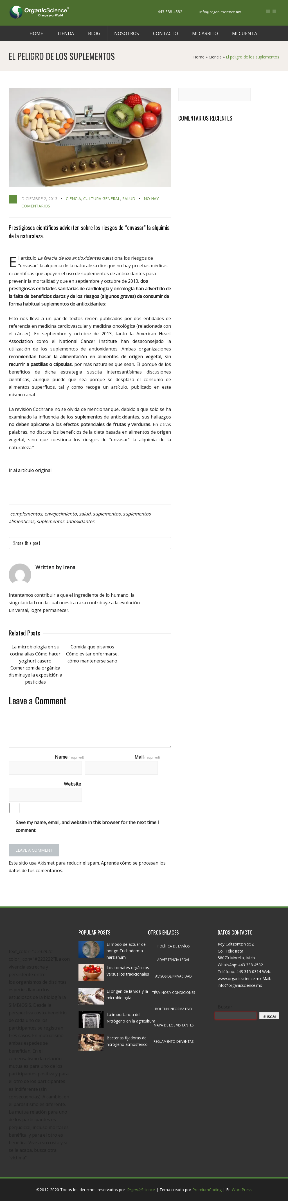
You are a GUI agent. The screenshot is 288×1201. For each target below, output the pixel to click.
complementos (26, 514)
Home (36, 33)
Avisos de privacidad (173, 976)
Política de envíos (174, 946)
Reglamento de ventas (174, 1041)
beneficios (71, 432)
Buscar (225, 1007)
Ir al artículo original (30, 470)
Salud (128, 198)
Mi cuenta (244, 33)
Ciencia (215, 57)
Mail (147, 757)
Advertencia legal (173, 959)
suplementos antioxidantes (65, 521)
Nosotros (126, 33)
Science (140, 1189)
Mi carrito (205, 33)
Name (69, 757)
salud (85, 514)
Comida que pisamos (92, 647)
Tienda (65, 33)
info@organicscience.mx (220, 11)
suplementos (107, 514)
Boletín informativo (173, 1009)
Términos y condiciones (173, 992)
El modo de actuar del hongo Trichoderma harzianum (127, 951)
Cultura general (101, 198)
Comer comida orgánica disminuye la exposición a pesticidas (35, 675)
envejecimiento (60, 514)
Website (72, 784)
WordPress (242, 1189)
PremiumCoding (207, 1189)
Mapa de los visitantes (174, 1025)
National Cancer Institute (88, 341)
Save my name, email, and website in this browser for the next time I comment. (87, 826)
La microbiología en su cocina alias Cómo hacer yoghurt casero (35, 654)
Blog (94, 33)
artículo (119, 387)
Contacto (165, 33)
